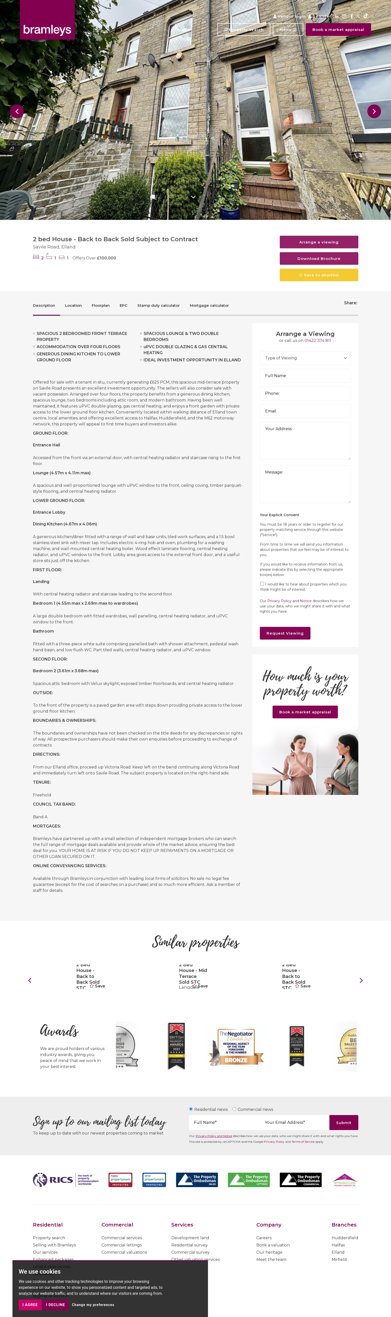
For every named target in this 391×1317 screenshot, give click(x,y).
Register (319, 16)
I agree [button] (30, 1305)
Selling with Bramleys (54, 1245)
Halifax (338, 1245)
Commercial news (255, 1109)
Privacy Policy (274, 1141)
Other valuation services (195, 1259)
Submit (344, 1122)
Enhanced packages (53, 1259)
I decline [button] (55, 1305)
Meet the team (271, 1259)
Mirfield (339, 1259)
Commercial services (121, 1237)
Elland (338, 1252)
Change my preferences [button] (93, 1305)
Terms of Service (303, 1141)
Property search (49, 1237)
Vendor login (289, 16)
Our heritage (269, 1252)
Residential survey (189, 1245)
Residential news (211, 1109)
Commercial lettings (121, 1245)
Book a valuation (273, 1245)
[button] (288, 29)
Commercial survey (190, 1252)
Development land (190, 1237)
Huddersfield (345, 1237)
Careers (264, 1237)
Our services (45, 1252)
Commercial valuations (124, 1252)
